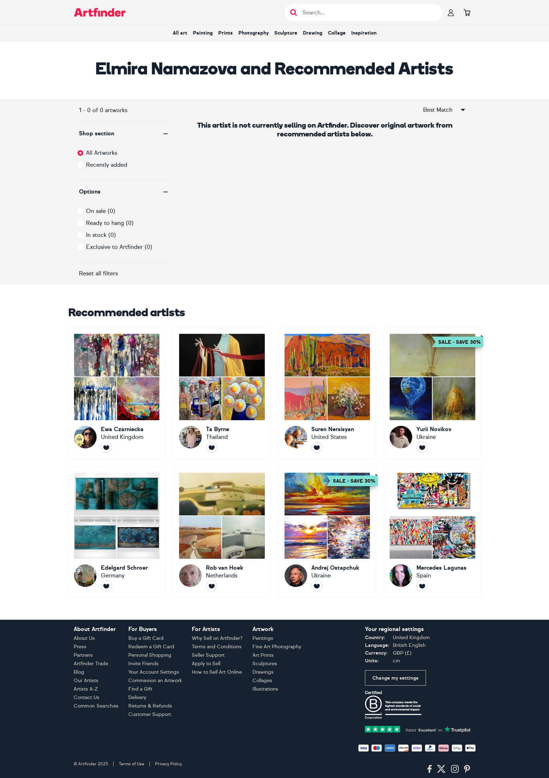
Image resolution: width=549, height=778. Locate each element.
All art (180, 33)
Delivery (137, 697)
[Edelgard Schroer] (116, 532)
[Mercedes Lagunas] (432, 532)
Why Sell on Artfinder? (217, 638)
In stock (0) (101, 235)
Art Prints (263, 655)
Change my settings (395, 678)
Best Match (444, 110)
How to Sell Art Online (217, 672)
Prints (225, 33)
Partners (83, 655)
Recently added (106, 164)
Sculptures (264, 664)
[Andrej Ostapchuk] (327, 532)
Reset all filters (98, 273)
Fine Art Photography (276, 647)
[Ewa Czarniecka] (116, 393)
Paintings (262, 638)
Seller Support (208, 655)
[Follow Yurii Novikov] (422, 447)
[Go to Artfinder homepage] (100, 12)
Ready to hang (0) (110, 223)
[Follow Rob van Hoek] (211, 586)
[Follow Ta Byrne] (211, 447)
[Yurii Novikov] (432, 393)
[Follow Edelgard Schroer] (106, 586)
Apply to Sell (206, 664)
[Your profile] (451, 12)
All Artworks (101, 152)
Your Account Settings (153, 672)
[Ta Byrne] (221, 393)
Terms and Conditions (217, 647)
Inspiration (364, 33)
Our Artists (86, 681)
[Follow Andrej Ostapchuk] (317, 586)
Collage (337, 33)
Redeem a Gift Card (151, 647)
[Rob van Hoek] (221, 532)
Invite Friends (143, 664)
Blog (79, 672)
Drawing (312, 33)
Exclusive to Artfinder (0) (119, 247)
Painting (203, 33)
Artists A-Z (86, 689)
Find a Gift (140, 689)
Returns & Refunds (150, 706)
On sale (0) (100, 211)
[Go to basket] (467, 12)
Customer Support (149, 714)
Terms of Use (131, 763)
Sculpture (285, 33)
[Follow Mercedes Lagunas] (422, 586)
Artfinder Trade (91, 664)
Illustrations (265, 689)
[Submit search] (294, 12)
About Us (84, 638)
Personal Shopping (149, 655)
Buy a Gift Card (146, 638)
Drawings (263, 672)
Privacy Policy (168, 763)
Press (80, 647)
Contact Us (86, 697)
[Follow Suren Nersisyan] (317, 447)
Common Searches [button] (96, 706)
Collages (262, 681)
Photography (253, 33)
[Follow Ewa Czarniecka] (106, 447)
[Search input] (367, 12)
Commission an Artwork (155, 681)
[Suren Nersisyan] (327, 393)
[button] (124, 133)
